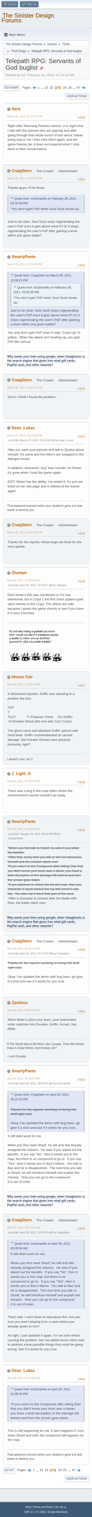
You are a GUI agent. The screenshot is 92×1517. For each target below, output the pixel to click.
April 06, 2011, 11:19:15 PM (23, 684)
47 (78, 87)
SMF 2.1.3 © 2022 (35, 1511)
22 (51, 87)
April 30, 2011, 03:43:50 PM (23, 1378)
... (42, 87)
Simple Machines (58, 1511)
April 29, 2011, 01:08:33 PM (23, 828)
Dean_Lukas (23, 428)
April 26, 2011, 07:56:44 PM (23, 781)
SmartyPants (24, 257)
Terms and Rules (43, 1506)
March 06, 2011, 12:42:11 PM (24, 387)
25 (70, 87)
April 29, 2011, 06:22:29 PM (23, 948)
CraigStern (22, 171)
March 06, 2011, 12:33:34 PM (24, 264)
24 (64, 87)
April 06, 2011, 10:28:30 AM (23, 580)
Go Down (11, 87)
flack (16, 109)
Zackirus (20, 1003)
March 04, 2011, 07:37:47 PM (24, 116)
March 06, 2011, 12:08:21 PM (24, 178)
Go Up (8, 1470)
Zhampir (19, 573)
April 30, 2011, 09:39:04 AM (23, 1078)
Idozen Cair (22, 677)
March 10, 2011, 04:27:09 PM (24, 532)
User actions (76, 96)
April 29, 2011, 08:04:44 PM (23, 1010)
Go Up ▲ (60, 1506)
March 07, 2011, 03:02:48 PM (24, 435)
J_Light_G (21, 774)
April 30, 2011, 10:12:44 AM (23, 1227)
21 (46, 87)
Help (28, 1506)
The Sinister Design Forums (27, 18)
